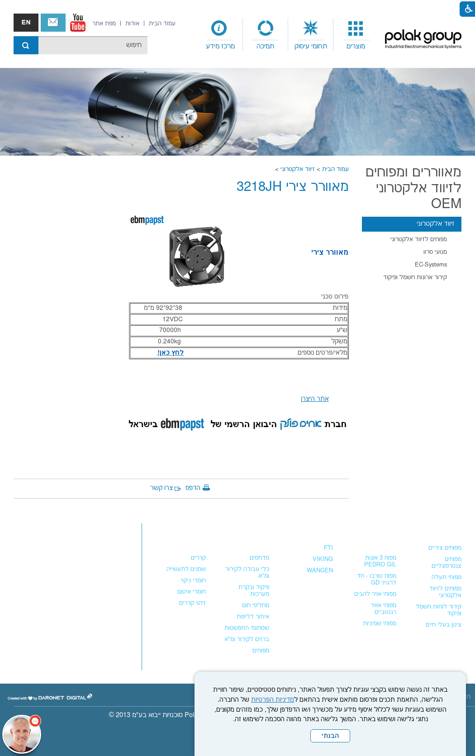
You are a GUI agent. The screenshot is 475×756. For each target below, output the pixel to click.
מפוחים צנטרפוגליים (446, 563)
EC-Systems (431, 264)
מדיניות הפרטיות (272, 700)
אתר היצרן (315, 399)
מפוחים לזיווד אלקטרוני (418, 239)
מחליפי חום (255, 605)
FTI (328, 548)
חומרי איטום (191, 591)
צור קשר (53, 23)
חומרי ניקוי (193, 580)
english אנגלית (26, 23)
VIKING (323, 559)
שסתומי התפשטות (246, 628)
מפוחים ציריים (444, 548)
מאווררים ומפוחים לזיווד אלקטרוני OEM (413, 188)
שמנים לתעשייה (186, 569)
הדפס (192, 488)
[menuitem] (356, 34)
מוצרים (356, 46)
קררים (198, 557)
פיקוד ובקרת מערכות (253, 591)
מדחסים (259, 557)
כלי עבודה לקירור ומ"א (247, 573)
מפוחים (450, 529)
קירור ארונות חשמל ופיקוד (415, 277)
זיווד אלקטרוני (297, 169)
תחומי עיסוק (310, 46)
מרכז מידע (220, 46)
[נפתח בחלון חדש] (78, 23)
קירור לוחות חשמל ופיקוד (438, 610)
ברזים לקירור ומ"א (246, 639)
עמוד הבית (335, 169)
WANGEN (320, 570)
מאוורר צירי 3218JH (293, 187)
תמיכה (265, 46)
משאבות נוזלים (309, 529)
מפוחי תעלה (446, 577)
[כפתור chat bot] (21, 734)
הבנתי (330, 736)
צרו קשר (161, 488)
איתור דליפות (253, 616)
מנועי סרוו (435, 252)
